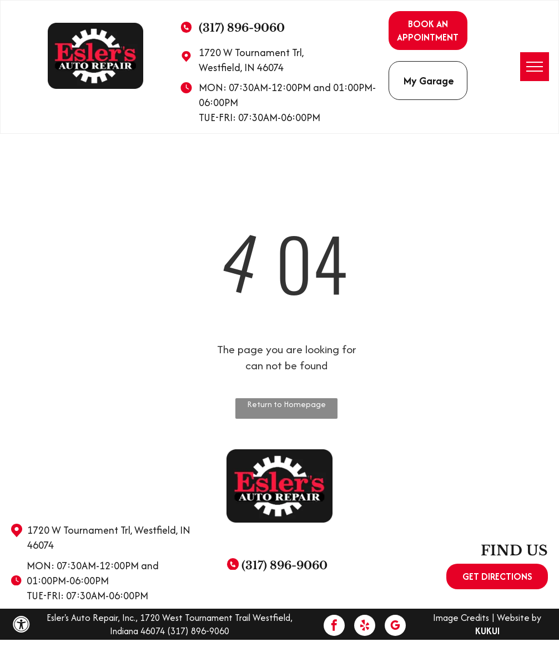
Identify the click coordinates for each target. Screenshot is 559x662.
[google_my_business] (395, 627)
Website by (519, 617)
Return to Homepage (286, 404)
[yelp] (364, 627)
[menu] (534, 66)
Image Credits (461, 617)
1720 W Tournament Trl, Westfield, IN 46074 (251, 60)
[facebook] (334, 627)
